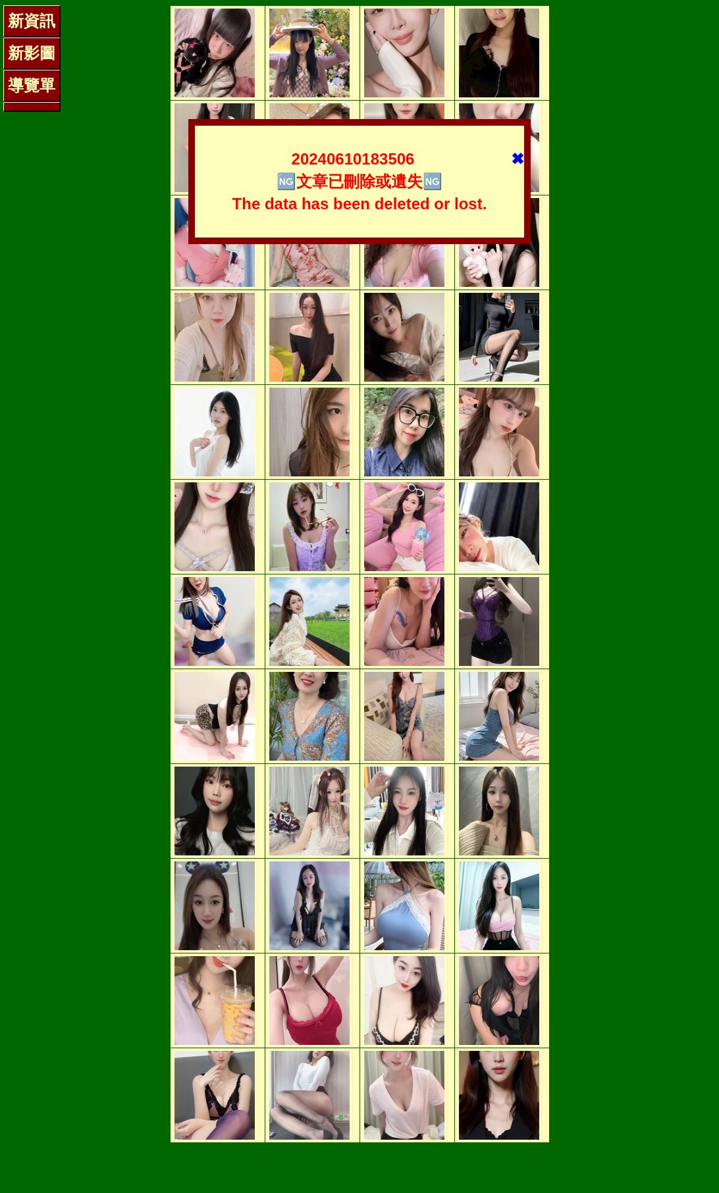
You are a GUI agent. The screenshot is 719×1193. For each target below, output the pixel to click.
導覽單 (31, 85)
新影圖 (31, 53)
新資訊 (31, 21)
